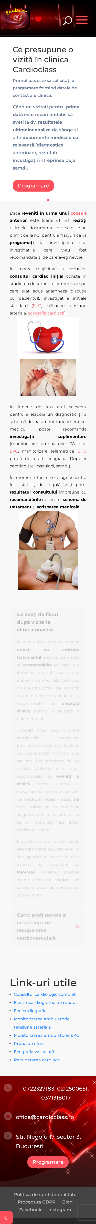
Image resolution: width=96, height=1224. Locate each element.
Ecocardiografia (30, 1010)
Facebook (30, 1209)
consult (79, 213)
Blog (67, 1202)
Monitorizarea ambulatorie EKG (46, 1035)
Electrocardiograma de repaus (46, 1002)
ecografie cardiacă (46, 313)
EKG (37, 305)
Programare (33, 186)
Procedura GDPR (36, 1202)
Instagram (59, 1209)
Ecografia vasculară (34, 1051)
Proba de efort (29, 1043)
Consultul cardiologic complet (45, 994)
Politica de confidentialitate (45, 1194)
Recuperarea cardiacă (37, 1060)
